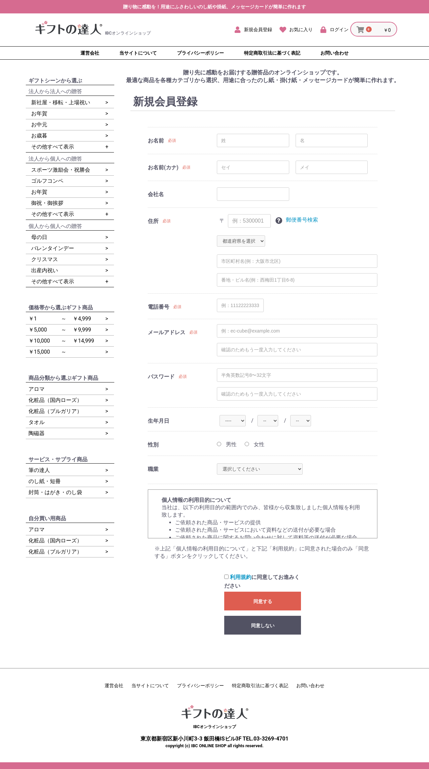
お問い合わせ (310, 685)
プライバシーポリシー (200, 685)
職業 (153, 469)
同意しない (262, 625)
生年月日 (158, 421)
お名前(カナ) (163, 167)
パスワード (161, 376)
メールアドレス (166, 332)
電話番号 (158, 307)
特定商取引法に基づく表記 (260, 685)
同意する (262, 601)
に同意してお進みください (262, 581)
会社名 (156, 194)
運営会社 (114, 685)
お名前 (156, 140)
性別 (153, 444)
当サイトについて (150, 685)
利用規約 (240, 577)
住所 (153, 221)
